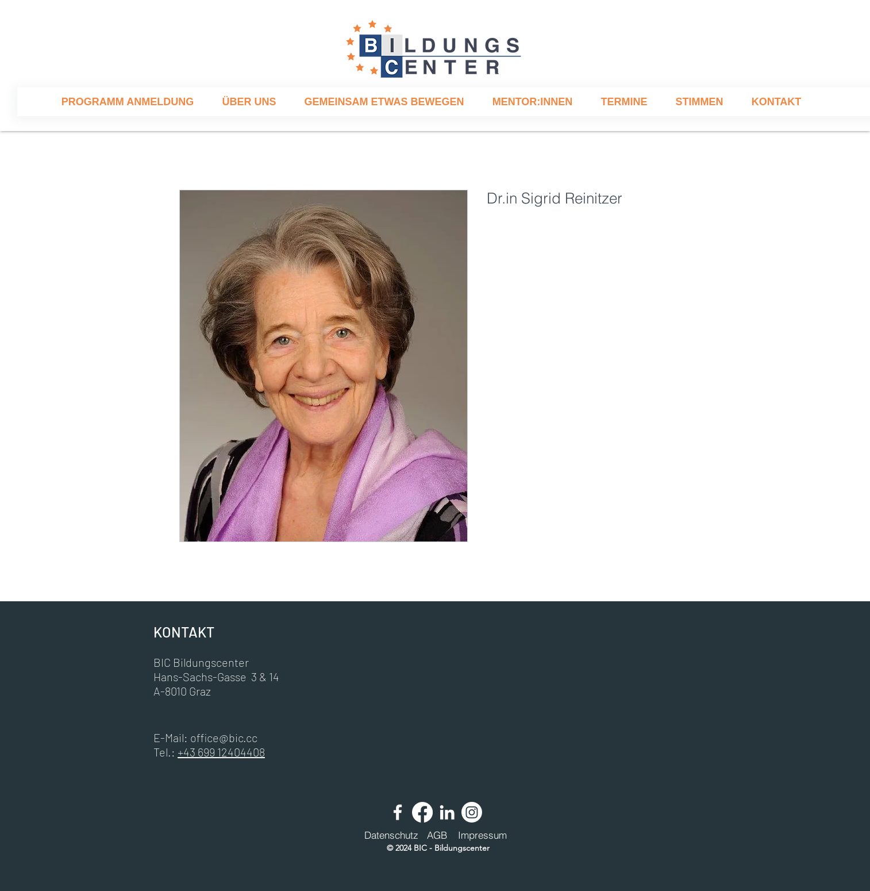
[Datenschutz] (391, 835)
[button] (249, 101)
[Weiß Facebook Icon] (397, 812)
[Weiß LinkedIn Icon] (447, 812)
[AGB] (437, 835)
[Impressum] (482, 835)
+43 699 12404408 (221, 752)
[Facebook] (422, 812)
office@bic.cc (223, 737)
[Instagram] (471, 812)
